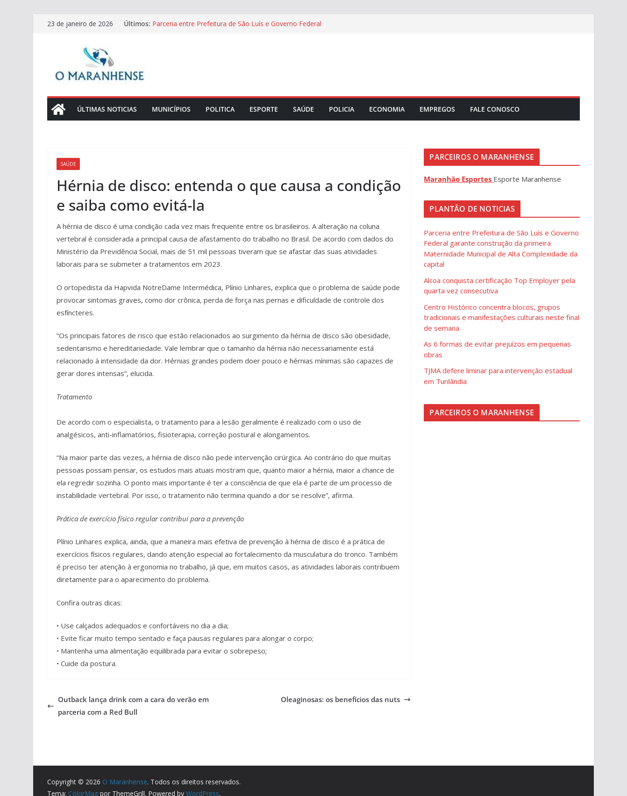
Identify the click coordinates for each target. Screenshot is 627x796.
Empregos (437, 109)
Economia (387, 109)
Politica (220, 109)
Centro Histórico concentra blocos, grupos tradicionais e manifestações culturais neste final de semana (501, 317)
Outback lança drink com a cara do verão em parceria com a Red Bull (128, 706)
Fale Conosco (495, 109)
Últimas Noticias (107, 109)
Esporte (263, 109)
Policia (341, 109)
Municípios (171, 109)
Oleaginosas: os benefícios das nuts (346, 699)
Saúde (303, 109)
